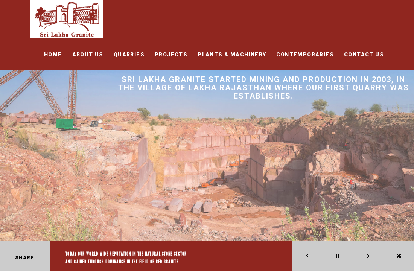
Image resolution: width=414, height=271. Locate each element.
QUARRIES (129, 55)
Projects (171, 55)
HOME (53, 55)
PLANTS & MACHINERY (232, 55)
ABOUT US (88, 55)
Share (24, 257)
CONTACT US (364, 55)
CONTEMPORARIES (305, 55)
